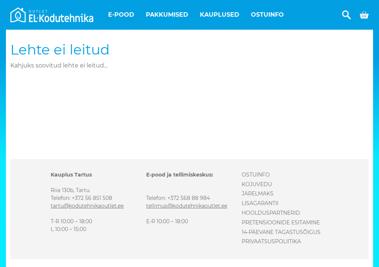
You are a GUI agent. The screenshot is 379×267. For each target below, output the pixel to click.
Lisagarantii (260, 203)
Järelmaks (258, 193)
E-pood (121, 14)
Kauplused (219, 14)
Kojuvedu (257, 184)
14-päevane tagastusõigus (281, 232)
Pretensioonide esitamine (281, 222)
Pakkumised (167, 14)
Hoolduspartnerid (271, 213)
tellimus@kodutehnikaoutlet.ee (186, 205)
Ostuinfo (267, 14)
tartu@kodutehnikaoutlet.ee (87, 205)
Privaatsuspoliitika (271, 241)
